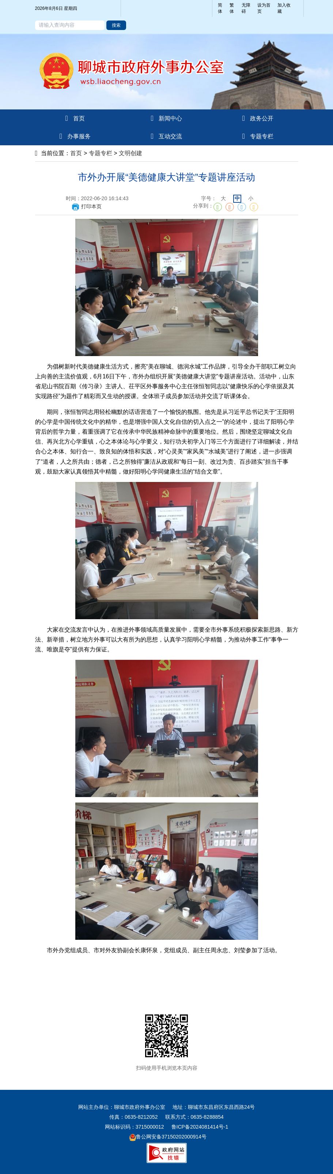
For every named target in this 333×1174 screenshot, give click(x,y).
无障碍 (246, 8)
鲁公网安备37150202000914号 (168, 1137)
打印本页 (86, 206)
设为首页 (263, 8)
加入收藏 (284, 8)
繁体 (232, 8)
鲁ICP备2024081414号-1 (199, 1127)
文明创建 (130, 153)
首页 (76, 153)
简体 (220, 8)
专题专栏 (100, 153)
